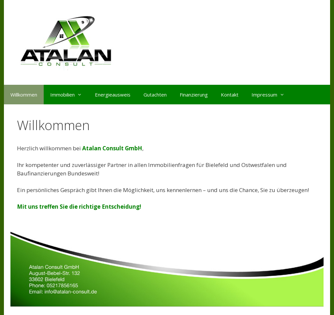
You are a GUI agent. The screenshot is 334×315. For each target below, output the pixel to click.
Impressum (271, 94)
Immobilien (69, 94)
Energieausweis (112, 94)
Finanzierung (194, 94)
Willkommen (23, 94)
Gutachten (155, 94)
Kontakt (229, 94)
